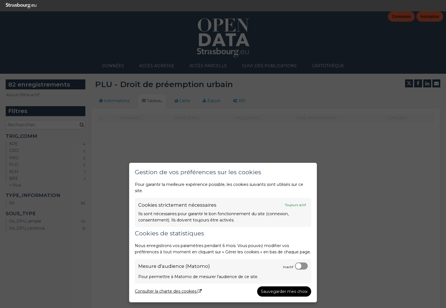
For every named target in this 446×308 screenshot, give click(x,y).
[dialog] (223, 232)
